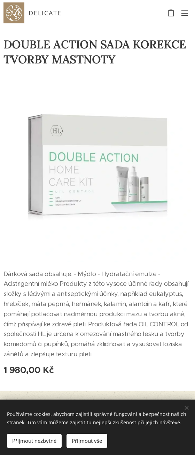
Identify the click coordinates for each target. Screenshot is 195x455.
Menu (184, 13)
